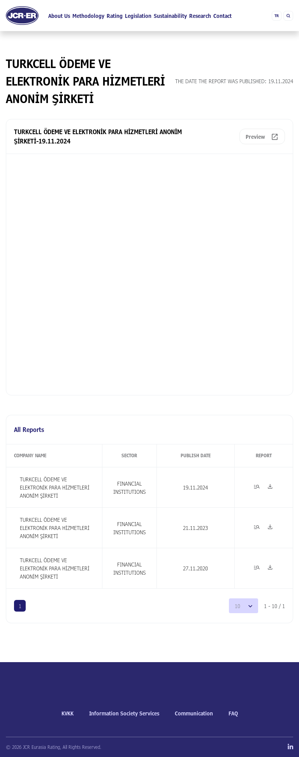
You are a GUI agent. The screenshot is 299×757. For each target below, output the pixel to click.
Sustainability (170, 15)
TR (276, 15)
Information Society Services (124, 713)
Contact (222, 15)
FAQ (233, 713)
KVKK (68, 713)
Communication (194, 713)
